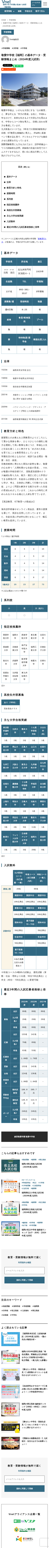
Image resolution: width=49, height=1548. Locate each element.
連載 (19, 11)
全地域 (5, 1315)
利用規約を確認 (24, 1262)
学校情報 (6, 48)
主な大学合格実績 (15, 216)
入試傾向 (25, 1311)
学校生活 (28, 11)
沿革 (9, 182)
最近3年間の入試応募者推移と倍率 (23, 227)
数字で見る (40, 11)
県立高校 (35, 1311)
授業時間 (11, 193)
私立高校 (15, 1311)
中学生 (14, 1315)
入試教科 (11, 221)
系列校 (10, 199)
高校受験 (6, 1306)
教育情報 (8, 11)
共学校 (15, 48)
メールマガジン (36, 4)
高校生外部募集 (14, 210)
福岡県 (36, 1306)
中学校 (24, 48)
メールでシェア (9, 69)
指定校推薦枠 (13, 204)
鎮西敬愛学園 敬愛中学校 (24, 1137)
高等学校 (16, 1306)
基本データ (12, 176)
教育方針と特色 (14, 188)
